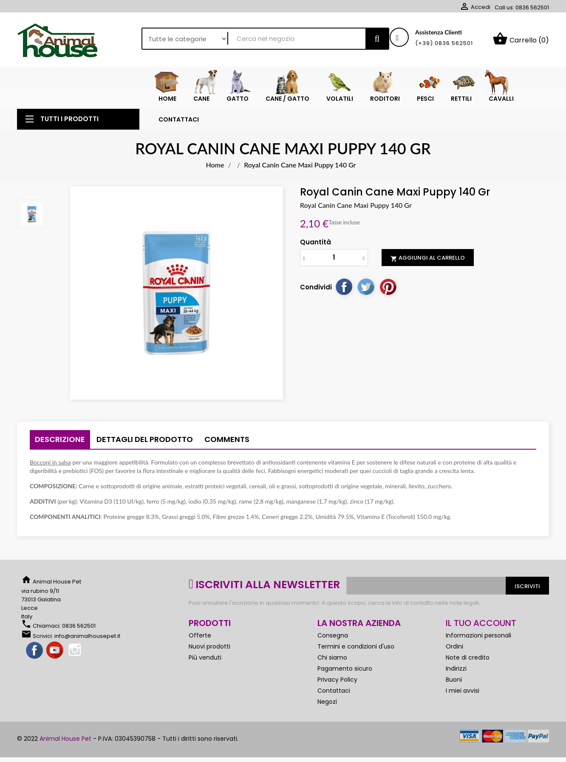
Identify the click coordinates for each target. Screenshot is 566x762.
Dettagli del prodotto (144, 453)
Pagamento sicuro (344, 682)
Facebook (34, 664)
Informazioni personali (478, 649)
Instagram (75, 664)
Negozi (327, 715)
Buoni (454, 693)
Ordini (454, 660)
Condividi (343, 300)
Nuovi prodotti (209, 660)
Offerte (200, 649)
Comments (226, 453)
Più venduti (205, 671)
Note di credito (468, 671)
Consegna (332, 649)
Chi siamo (332, 671)
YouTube (55, 664)
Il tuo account (481, 637)
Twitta (365, 300)
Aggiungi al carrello (428, 272)
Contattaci (333, 704)
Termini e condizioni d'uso (355, 660)
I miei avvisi (462, 704)
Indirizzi (456, 682)
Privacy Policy (337, 693)
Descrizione (60, 453)
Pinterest (387, 300)
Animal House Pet (65, 752)
